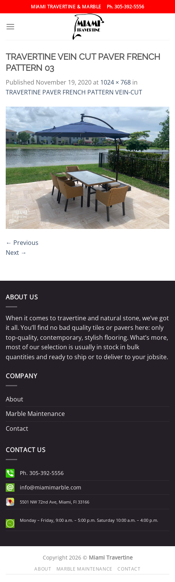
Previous (22, 242)
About (14, 399)
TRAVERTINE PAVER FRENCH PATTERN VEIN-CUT (74, 92)
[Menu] (10, 26)
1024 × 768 (115, 82)
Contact (17, 428)
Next (16, 252)
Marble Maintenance (35, 413)
